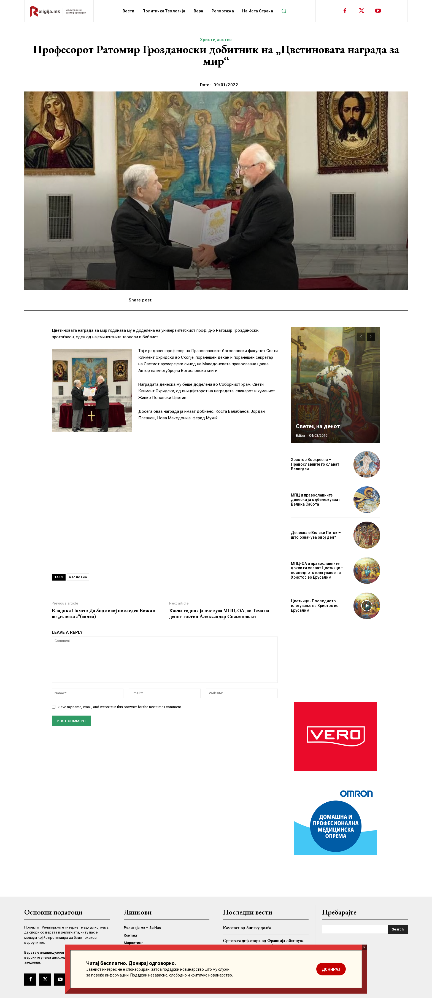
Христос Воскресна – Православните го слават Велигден (315, 464)
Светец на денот (318, 426)
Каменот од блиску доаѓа (247, 927)
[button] (284, 11)
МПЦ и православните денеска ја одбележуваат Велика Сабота (315, 500)
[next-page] (371, 337)
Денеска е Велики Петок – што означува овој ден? (316, 535)
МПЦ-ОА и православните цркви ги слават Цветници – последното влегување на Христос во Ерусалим (317, 570)
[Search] (398, 929)
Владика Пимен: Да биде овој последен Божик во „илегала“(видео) (103, 613)
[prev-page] (361, 337)
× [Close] (364, 947)
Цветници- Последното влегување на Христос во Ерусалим (315, 606)
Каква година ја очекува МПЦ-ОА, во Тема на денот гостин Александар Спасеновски (219, 613)
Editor (300, 435)
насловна (78, 577)
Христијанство (216, 39)
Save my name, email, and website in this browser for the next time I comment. (120, 707)
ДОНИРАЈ (331, 969)
